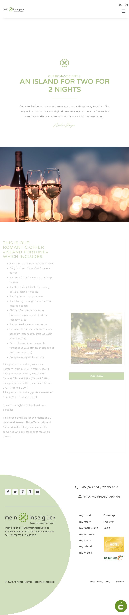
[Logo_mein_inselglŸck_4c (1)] (13, 8)
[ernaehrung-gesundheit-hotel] (114, 556)
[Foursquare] (30, 492)
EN (126, 5)
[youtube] (37, 492)
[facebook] (8, 492)
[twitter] (15, 492)
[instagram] (23, 492)
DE (120, 5)
